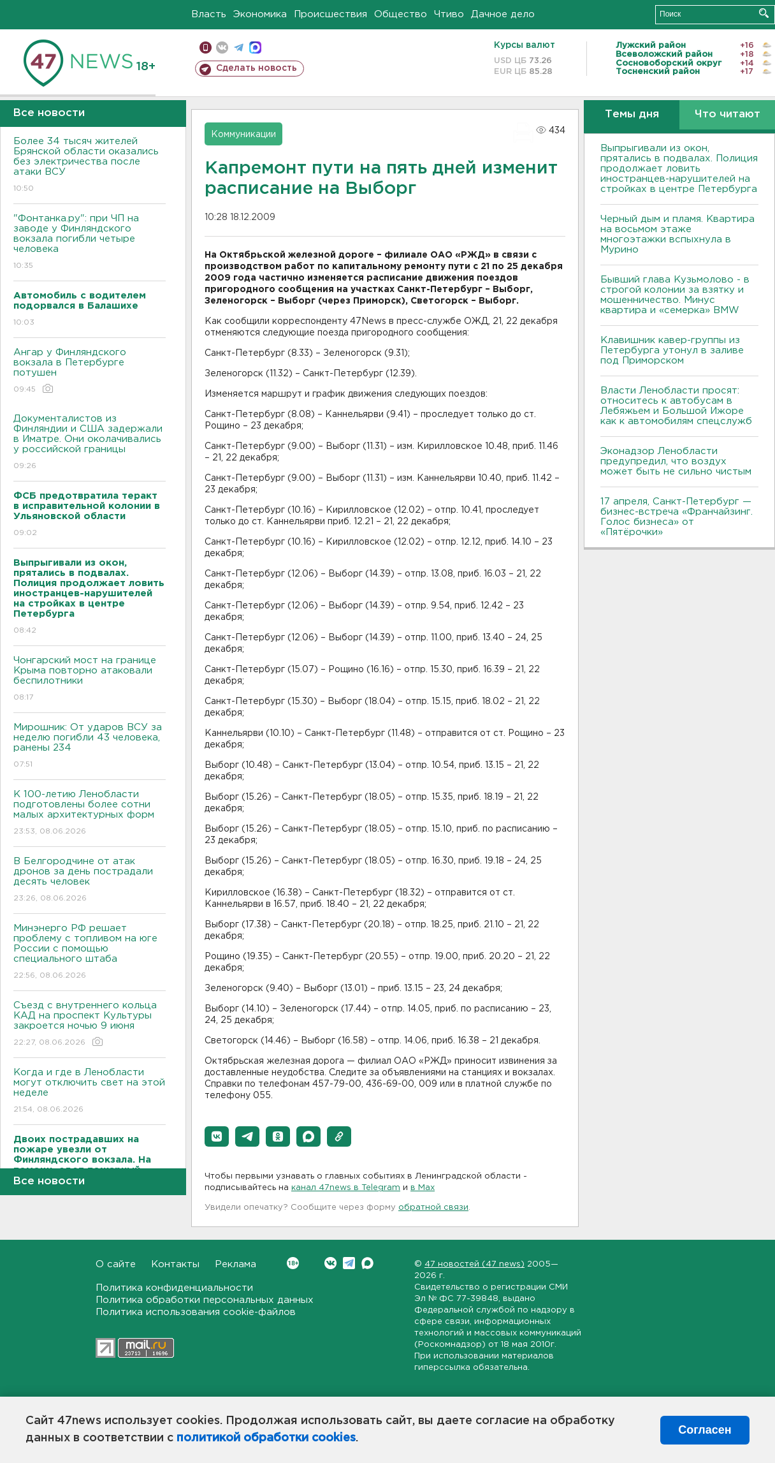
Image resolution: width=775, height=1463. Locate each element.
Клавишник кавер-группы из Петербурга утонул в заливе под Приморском (672, 350)
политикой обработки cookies (266, 1438)
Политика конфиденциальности (174, 1288)
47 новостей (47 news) (474, 1264)
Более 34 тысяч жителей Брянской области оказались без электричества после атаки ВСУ (89, 165)
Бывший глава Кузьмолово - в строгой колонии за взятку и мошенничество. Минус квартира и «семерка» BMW (675, 295)
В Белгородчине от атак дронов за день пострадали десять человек (89, 880)
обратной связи (433, 1207)
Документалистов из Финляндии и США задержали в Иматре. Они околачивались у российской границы (89, 443)
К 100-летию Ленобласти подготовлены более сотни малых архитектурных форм (89, 813)
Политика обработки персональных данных (205, 1300)
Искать (764, 13)
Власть (208, 14)
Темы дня (632, 114)
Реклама (235, 1264)
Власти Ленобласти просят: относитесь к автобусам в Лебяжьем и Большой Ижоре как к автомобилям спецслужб (676, 405)
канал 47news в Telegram (345, 1187)
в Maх (422, 1187)
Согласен (704, 1429)
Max (367, 1263)
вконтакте (222, 47)
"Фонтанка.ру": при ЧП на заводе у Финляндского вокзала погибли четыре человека (89, 242)
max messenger (255, 47)
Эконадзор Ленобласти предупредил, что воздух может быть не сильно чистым (675, 461)
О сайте (116, 1264)
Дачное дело (503, 14)
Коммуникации (243, 134)
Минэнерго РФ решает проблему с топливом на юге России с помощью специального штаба (89, 952)
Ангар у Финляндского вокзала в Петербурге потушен (89, 371)
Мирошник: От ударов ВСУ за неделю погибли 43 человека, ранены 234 (89, 746)
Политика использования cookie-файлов (196, 1312)
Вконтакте (293, 1263)
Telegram (349, 1263)
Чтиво (449, 14)
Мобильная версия (205, 47)
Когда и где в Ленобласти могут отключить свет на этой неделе (89, 1091)
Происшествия (330, 14)
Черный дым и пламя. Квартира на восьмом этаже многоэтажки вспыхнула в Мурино (677, 234)
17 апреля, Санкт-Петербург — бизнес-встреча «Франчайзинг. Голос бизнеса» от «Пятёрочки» (676, 516)
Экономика (260, 14)
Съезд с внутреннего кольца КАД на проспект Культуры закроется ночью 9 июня (89, 1024)
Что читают (727, 114)
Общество (400, 14)
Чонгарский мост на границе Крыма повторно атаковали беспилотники (89, 679)
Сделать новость (256, 68)
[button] (217, 1136)
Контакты (175, 1264)
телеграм (239, 47)
